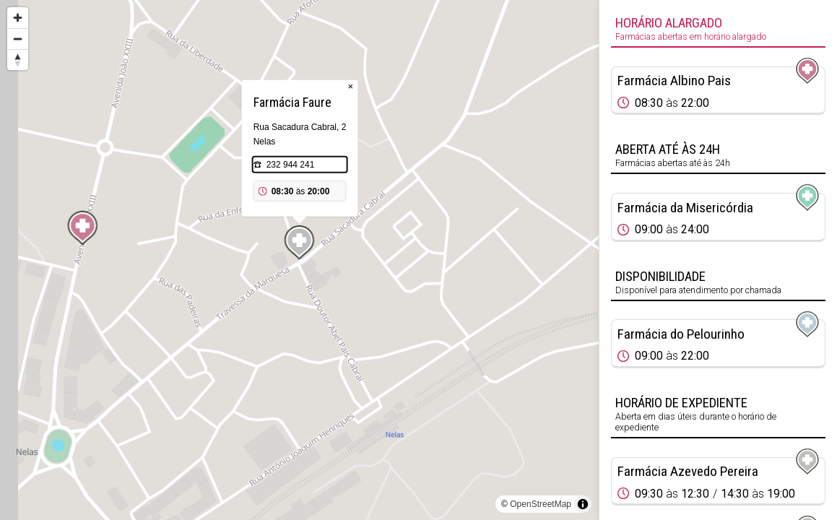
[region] (299, 260)
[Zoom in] (17, 17)
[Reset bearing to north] (17, 59)
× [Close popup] (351, 86)
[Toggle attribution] (582, 504)
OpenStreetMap (540, 504)
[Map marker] (82, 228)
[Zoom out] (17, 38)
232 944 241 (290, 165)
